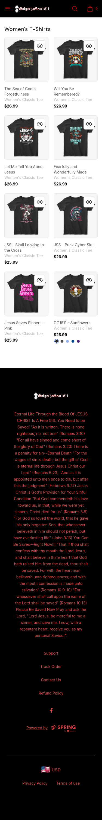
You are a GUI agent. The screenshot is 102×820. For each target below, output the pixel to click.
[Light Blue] (67, 341)
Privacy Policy (35, 783)
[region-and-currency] (51, 769)
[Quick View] (39, 45)
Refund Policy (51, 693)
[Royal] (73, 341)
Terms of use (68, 783)
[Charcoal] (62, 341)
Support (51, 653)
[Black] (56, 341)
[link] (26, 59)
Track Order (51, 666)
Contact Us (51, 679)
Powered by (51, 728)
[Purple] (78, 341)
